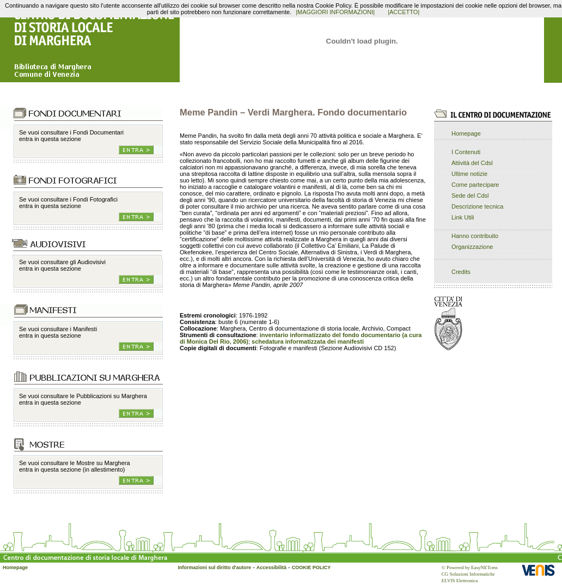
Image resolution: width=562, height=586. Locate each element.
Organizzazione (472, 246)
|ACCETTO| (403, 12)
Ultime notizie (469, 173)
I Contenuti (465, 152)
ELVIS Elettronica (460, 580)
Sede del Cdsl (470, 195)
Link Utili (462, 217)
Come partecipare (475, 184)
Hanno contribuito (474, 236)
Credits (461, 271)
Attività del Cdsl (472, 163)
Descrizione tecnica (477, 206)
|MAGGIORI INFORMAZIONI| (335, 12)
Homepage (466, 133)
